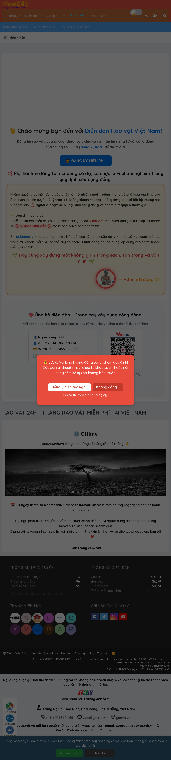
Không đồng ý (108, 387)
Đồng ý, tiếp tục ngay (69, 387)
